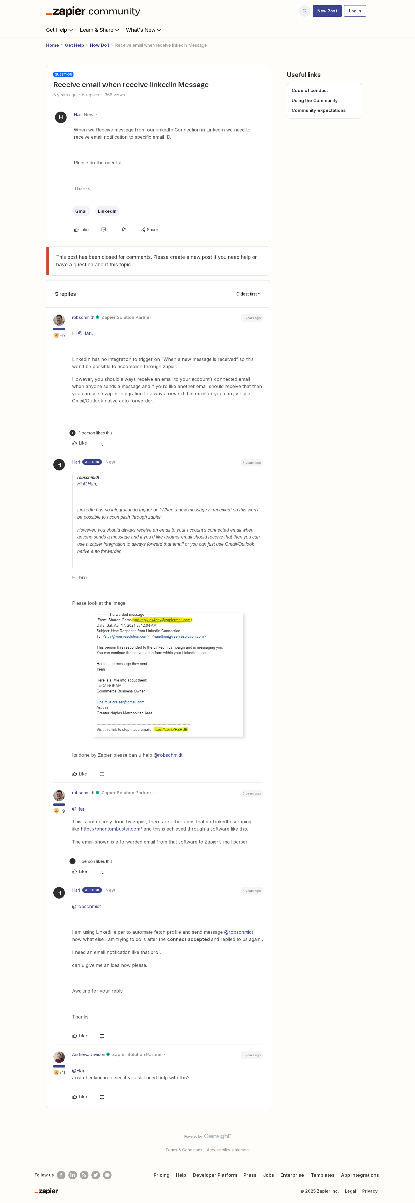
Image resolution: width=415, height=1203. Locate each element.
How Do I (99, 45)
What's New (144, 29)
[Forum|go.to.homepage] (94, 11)
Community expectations (319, 110)
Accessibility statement (228, 1149)
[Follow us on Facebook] (61, 1175)
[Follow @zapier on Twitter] (95, 1175)
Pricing (161, 1175)
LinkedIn (107, 211)
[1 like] (90, 433)
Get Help (60, 29)
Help (181, 1175)
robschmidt (83, 317)
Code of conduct (310, 90)
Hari (78, 114)
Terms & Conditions (183, 1149)
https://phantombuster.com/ (111, 829)
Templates (323, 1175)
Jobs (268, 1175)
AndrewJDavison (88, 1054)
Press (250, 1175)
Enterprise (292, 1175)
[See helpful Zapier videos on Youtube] (107, 1175)
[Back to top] (403, 1141)
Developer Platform (215, 1175)
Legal (350, 1191)
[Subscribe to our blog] (84, 1175)
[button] (327, 11)
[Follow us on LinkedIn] (72, 1175)
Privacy (370, 1191)
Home (52, 45)
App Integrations (360, 1175)
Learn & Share (100, 29)
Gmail (81, 211)
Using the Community (315, 100)
